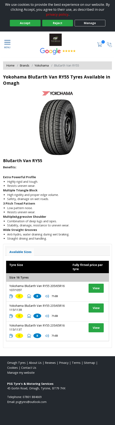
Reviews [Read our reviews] (50, 363)
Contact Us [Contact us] (28, 368)
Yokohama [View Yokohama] (41, 65)
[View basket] (100, 44)
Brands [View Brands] (24, 65)
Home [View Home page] (10, 65)
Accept (25, 23)
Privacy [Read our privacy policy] (63, 363)
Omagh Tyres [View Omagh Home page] (16, 363)
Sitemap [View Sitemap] (89, 363)
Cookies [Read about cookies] (12, 368)
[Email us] (31, 402)
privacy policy (57, 14)
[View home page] (57, 40)
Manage (90, 23)
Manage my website (21, 373)
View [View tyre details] (96, 288)
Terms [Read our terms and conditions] (76, 363)
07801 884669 (32, 397)
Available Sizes (20, 252)
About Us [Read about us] (35, 363)
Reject (57, 23)
